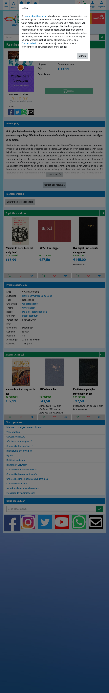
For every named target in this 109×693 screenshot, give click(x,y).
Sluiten (82, 56)
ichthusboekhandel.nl (35, 16)
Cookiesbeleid (28, 43)
